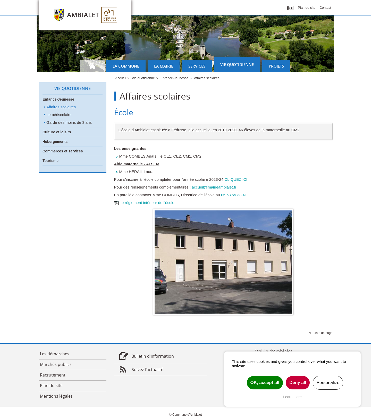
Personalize (328, 382)
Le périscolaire (59, 114)
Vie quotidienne (237, 64)
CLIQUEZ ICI (235, 179)
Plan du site (306, 8)
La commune (126, 66)
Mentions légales (56, 396)
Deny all (297, 382)
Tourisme (50, 160)
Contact (325, 8)
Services (196, 66)
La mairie (163, 66)
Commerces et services (63, 151)
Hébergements (55, 141)
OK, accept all (264, 382)
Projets (276, 66)
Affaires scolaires (61, 107)
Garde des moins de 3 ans (69, 122)
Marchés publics (56, 364)
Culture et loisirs (57, 132)
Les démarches (54, 354)
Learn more (292, 397)
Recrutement (52, 375)
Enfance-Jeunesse (58, 99)
